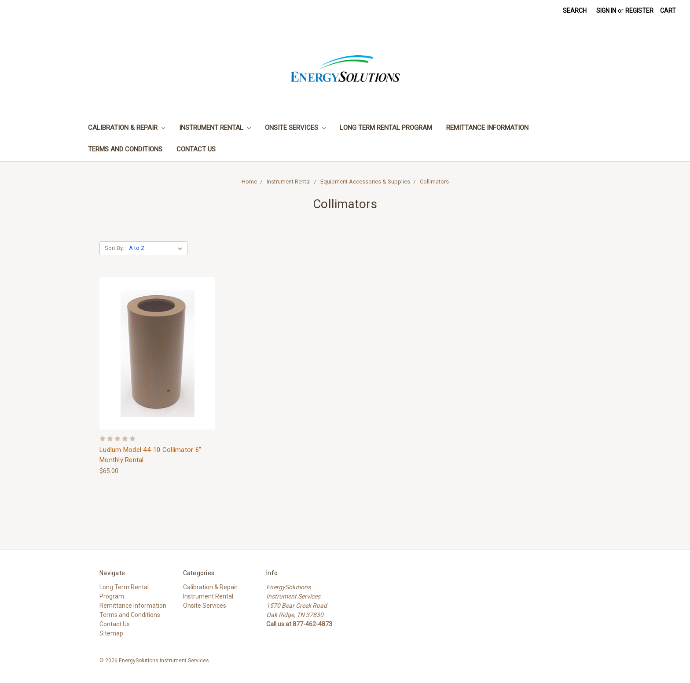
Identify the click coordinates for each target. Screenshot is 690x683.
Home (249, 181)
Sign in (606, 10)
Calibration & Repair (126, 128)
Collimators (434, 181)
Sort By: (114, 248)
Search (575, 10)
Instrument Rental (215, 128)
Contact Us (196, 149)
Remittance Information (487, 128)
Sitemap (111, 633)
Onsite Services (295, 128)
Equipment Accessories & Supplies (365, 181)
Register (639, 10)
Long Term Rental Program (386, 128)
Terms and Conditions (125, 149)
